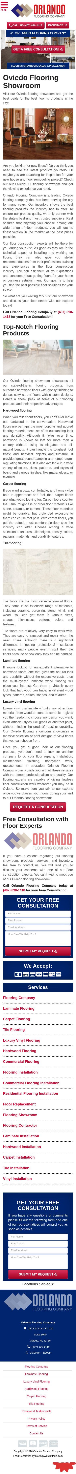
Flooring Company (19, 998)
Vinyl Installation (17, 1179)
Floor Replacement (19, 1104)
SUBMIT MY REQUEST (38, 951)
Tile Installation (16, 1168)
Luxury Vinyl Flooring (21, 1040)
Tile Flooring (14, 1030)
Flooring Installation (20, 1072)
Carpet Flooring (16, 1019)
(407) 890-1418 (14, 890)
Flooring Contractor (20, 1125)
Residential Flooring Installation (30, 1094)
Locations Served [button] (38, 1284)
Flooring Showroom (20, 1115)
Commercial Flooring (21, 1062)
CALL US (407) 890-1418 (25, 25)
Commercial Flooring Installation (31, 1083)
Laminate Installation (21, 1136)
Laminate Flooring (18, 1008)
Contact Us (57, 25)
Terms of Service (36, 1426)
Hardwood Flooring (19, 1051)
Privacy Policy (36, 1418)
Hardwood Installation (22, 1147)
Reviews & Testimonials (36, 1411)
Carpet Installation (19, 1157)
